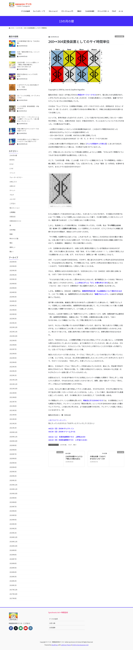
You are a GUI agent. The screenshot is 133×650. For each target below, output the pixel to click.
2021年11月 (13, 384)
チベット (12, 190)
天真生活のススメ (15, 221)
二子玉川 (12, 203)
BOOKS (12, 160)
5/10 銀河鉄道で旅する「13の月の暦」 (28, 42)
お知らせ (12, 186)
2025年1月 (13, 279)
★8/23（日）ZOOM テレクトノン (61, 428)
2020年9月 (13, 445)
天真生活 (12, 217)
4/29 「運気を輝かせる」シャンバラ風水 (28, 53)
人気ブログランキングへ (57, 420)
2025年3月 (13, 270)
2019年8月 (13, 502)
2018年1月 (13, 585)
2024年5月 (13, 292)
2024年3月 (13, 297)
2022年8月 (13, 345)
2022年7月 (13, 349)
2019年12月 (13, 485)
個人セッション (15, 208)
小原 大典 (52, 623)
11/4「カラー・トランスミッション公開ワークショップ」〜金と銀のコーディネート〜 (28, 119)
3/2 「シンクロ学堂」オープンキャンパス (28, 97)
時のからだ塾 (14, 238)
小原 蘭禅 (52, 628)
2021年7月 (13, 402)
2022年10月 (13, 336)
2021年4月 (13, 415)
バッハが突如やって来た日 (96, 143)
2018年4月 (13, 572)
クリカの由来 (53, 619)
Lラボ (11, 168)
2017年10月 (13, 594)
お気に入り (13, 182)
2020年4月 (13, 467)
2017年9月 (13, 598)
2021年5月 (13, 410)
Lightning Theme (66, 645)
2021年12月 (13, 380)
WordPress (55, 645)
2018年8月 (13, 555)
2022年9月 (13, 340)
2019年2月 (13, 528)
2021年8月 (13, 397)
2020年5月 (13, 463)
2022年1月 (13, 375)
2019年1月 (13, 533)
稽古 (11, 243)
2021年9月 (13, 393)
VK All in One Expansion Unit (80, 645)
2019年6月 (13, 511)
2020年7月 (13, 454)
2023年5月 (13, 314)
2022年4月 (13, 362)
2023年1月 (13, 323)
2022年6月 (13, 354)
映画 (11, 234)
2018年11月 (13, 542)
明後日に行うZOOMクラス (93, 400)
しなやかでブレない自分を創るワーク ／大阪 (28, 86)
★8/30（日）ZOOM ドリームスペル (61, 431)
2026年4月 (13, 262)
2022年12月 (13, 327)
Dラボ (12, 164)
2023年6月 (13, 310)
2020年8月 (13, 450)
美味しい (12, 247)
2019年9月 (13, 498)
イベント (12, 173)
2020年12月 (13, 432)
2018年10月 (13, 546)
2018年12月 (13, 537)
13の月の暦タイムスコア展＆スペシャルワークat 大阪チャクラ (28, 140)
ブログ (70, 445)
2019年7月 (13, 507)
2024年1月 (13, 305)
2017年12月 (13, 590)
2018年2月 (13, 581)
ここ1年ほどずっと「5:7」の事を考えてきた (91, 282)
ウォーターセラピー (16, 177)
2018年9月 (13, 550)
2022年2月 (13, 371)
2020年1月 (13, 480)
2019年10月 (13, 493)
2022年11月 (13, 332)
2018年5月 (13, 568)
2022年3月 (13, 367)
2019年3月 (13, 524)
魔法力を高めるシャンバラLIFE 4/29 (27, 75)
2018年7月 (13, 559)
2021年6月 (13, 406)
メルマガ (12, 199)
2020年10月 (13, 441)
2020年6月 (13, 458)
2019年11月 (13, 489)
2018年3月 (13, 577)
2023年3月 (13, 319)
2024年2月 (13, 301)
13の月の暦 (119, 36)
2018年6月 (13, 563)
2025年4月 (13, 266)
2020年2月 (13, 476)
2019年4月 (13, 520)
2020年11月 (13, 437)
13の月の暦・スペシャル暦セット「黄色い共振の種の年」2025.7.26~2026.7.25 (28, 64)
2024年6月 (13, 288)
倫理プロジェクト (101, 294)
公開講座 (12, 212)
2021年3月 (13, 419)
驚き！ (75, 445)
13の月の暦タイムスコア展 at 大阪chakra (73, 457)
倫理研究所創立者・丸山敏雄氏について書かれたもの (102, 291)
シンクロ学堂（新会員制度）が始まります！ (28, 107)
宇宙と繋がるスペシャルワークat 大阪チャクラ (28, 130)
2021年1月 (13, 428)
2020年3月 (13, 472)
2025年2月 (13, 275)
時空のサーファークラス (87, 94)
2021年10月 (13, 389)
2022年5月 (13, 358)
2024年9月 (13, 284)
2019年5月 (13, 515)
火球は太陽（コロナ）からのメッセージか (98, 457)
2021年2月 (13, 423)
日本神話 (12, 230)
